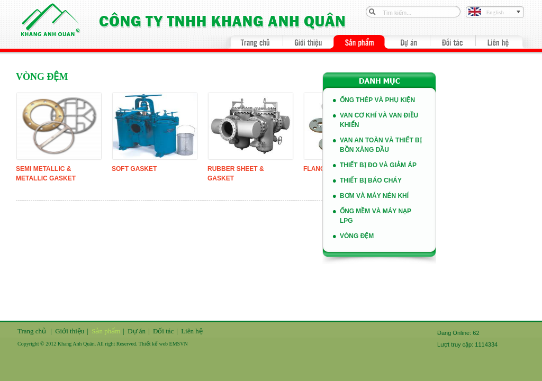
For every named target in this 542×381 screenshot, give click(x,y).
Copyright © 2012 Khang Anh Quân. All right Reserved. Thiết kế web (93, 344)
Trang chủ (31, 331)
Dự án (137, 331)
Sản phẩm (106, 331)
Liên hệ (192, 331)
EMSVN (178, 344)
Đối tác (163, 331)
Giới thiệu (69, 331)
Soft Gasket (134, 169)
